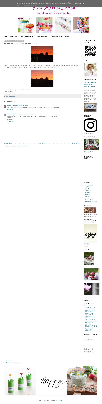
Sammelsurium (89, 198)
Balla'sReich (11, 114)
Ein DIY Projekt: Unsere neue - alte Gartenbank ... (91, 321)
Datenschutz (9, 361)
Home (5, 36)
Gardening (88, 190)
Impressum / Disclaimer (13, 363)
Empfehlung (88, 187)
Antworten (10, 109)
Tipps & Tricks (89, 200)
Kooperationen (42, 36)
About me (13, 36)
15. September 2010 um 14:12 (24, 114)
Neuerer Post (8, 143)
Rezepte (87, 196)
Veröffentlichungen (27, 36)
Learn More (77, 3)
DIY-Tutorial (89, 185)
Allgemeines (12, 96)
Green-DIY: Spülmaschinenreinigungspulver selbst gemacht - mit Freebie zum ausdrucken (91, 327)
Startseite (42, 143)
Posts (87, 337)
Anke (8, 105)
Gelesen (87, 192)
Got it (83, 3)
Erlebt (87, 188)
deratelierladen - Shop (60, 36)
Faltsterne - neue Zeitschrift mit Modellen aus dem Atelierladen (90, 309)
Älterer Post (76, 143)
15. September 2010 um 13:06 (19, 105)
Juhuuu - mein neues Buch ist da (90, 314)
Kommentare (89, 339)
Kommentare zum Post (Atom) (19, 146)
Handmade (87, 194)
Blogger (60, 400)
